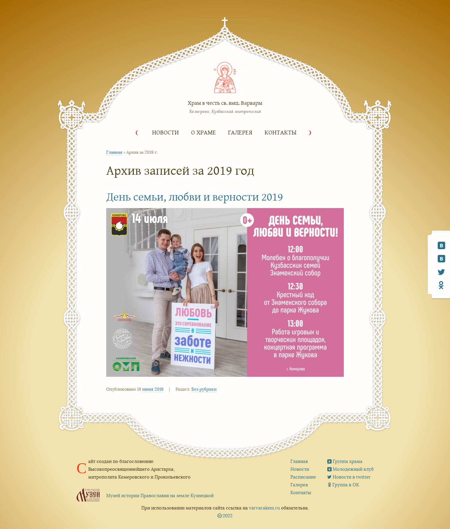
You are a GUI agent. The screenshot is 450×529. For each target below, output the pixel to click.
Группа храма (347, 461)
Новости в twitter (352, 477)
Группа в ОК (345, 485)
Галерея (240, 132)
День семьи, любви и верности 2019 (194, 196)
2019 (159, 389)
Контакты (280, 132)
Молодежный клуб (353, 469)
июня (147, 389)
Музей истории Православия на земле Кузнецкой (160, 495)
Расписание (303, 477)
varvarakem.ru (264, 508)
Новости (165, 132)
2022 (227, 515)
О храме (203, 132)
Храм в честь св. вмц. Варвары (225, 103)
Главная (114, 152)
